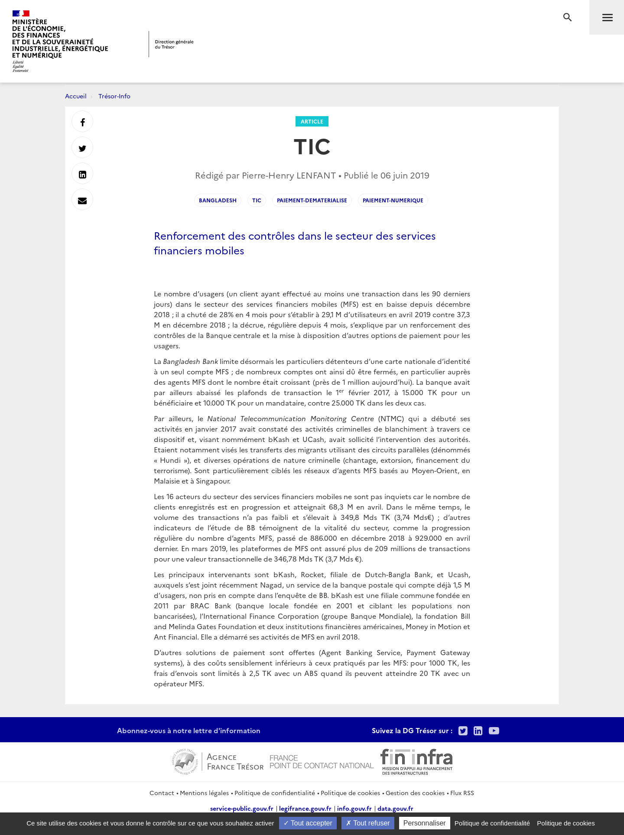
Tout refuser (368, 823)
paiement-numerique (393, 200)
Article (312, 121)
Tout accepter (307, 823)
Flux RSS (462, 792)
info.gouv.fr (354, 808)
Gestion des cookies (415, 792)
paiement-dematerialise (312, 200)
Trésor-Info (114, 95)
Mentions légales (204, 792)
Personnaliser (424, 823)
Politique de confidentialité (274, 792)
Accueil (76, 95)
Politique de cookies (350, 792)
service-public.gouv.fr (241, 808)
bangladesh (218, 200)
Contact (162, 792)
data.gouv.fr (395, 808)
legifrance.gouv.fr (305, 808)
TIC (256, 200)
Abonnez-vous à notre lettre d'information (188, 730)
